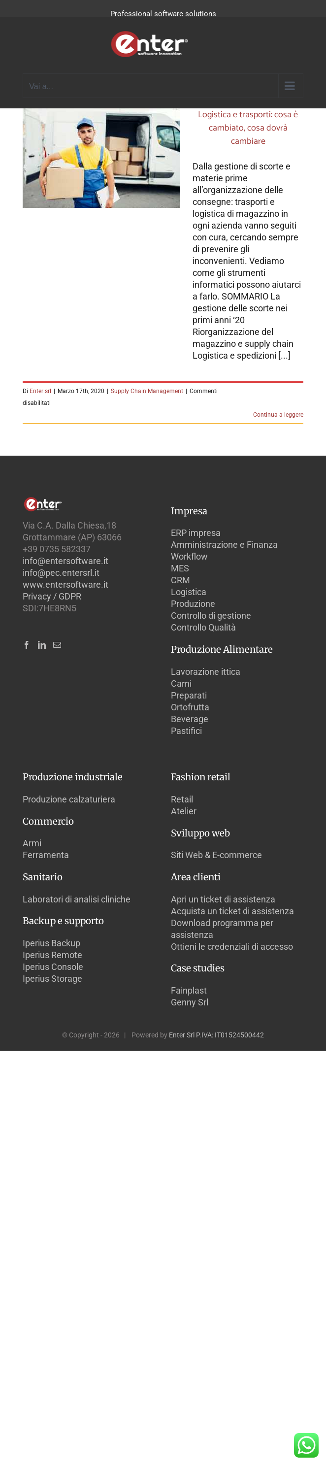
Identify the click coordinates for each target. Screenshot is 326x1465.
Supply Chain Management (147, 391)
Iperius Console (53, 967)
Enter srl (40, 391)
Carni (181, 683)
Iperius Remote (52, 955)
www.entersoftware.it (65, 584)
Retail (182, 799)
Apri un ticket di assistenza (223, 899)
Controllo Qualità (203, 627)
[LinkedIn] (42, 645)
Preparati (189, 695)
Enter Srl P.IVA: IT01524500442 (216, 1035)
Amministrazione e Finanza (224, 544)
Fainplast (189, 990)
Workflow (189, 556)
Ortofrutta (190, 707)
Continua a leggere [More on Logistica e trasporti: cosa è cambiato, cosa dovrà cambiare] (278, 414)
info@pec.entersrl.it (61, 572)
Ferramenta (46, 855)
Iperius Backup (51, 943)
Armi (32, 843)
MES (180, 568)
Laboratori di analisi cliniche (76, 899)
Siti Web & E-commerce (216, 855)
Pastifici (186, 731)
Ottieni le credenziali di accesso (232, 946)
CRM (180, 580)
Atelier (183, 811)
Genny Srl (189, 1002)
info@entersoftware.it (65, 561)
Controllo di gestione (211, 615)
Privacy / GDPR (52, 596)
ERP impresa (196, 533)
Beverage (189, 719)
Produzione (193, 604)
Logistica (188, 592)
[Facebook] (27, 645)
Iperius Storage (52, 978)
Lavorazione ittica (205, 671)
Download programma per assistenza (222, 929)
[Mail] (57, 645)
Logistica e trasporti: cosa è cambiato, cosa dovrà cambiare (248, 128)
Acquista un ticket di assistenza (232, 911)
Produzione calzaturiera (69, 799)
